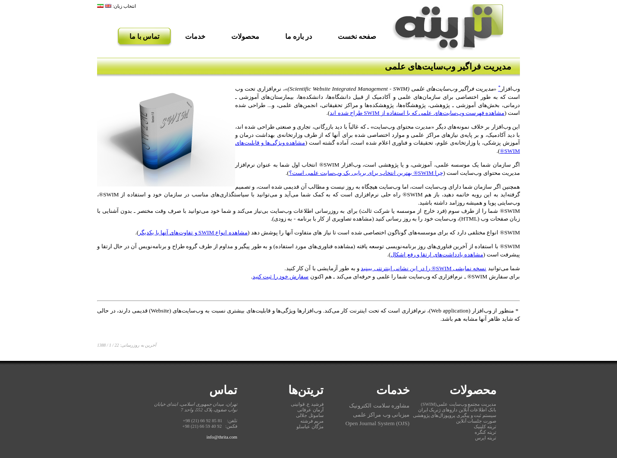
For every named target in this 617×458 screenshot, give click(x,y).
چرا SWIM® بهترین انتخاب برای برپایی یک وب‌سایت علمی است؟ (366, 173)
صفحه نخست (357, 36)
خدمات (195, 36)
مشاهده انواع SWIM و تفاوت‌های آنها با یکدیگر (193, 232)
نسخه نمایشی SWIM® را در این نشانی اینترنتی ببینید (423, 268)
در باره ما (298, 36)
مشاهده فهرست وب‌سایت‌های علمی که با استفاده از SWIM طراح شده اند (417, 113)
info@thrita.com (222, 436)
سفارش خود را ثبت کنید (280, 276)
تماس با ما (144, 36)
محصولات (245, 36)
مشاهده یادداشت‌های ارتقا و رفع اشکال (436, 254)
